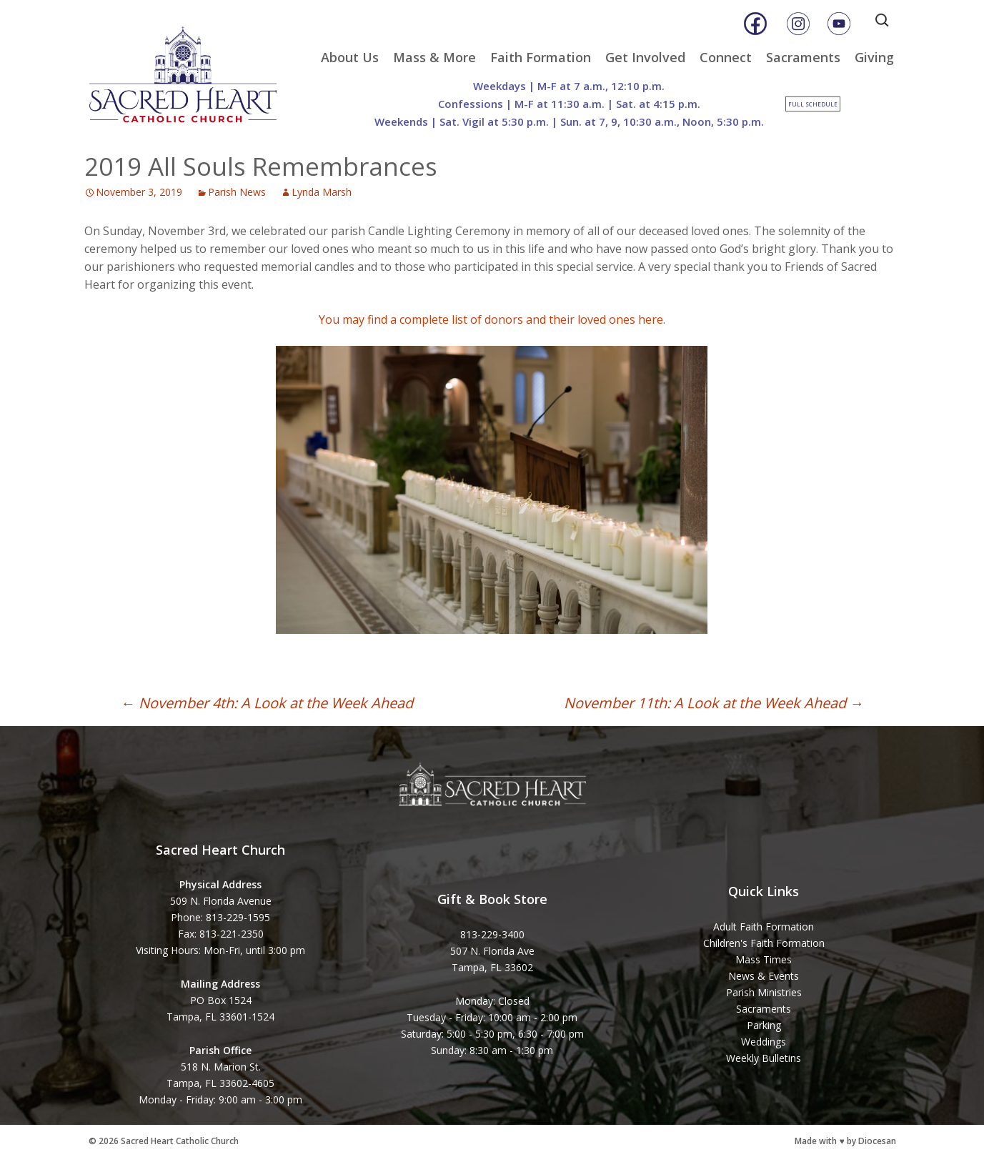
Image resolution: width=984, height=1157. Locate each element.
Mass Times (763, 959)
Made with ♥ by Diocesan (845, 1141)
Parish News (237, 192)
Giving (874, 57)
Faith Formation (540, 57)
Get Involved (645, 57)
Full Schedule (813, 104)
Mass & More (434, 57)
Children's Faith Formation (764, 943)
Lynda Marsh (322, 192)
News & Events (763, 976)
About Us (350, 57)
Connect (726, 57)
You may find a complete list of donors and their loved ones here (491, 319)
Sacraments (803, 57)
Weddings (763, 1041)
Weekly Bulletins (763, 1058)
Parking (764, 1025)
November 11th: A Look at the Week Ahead (714, 703)
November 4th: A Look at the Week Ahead (267, 702)
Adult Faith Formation (763, 926)
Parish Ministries (764, 992)
